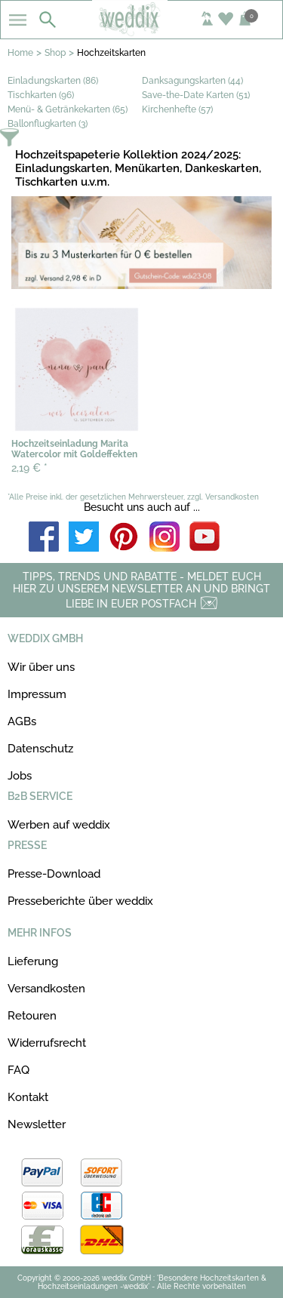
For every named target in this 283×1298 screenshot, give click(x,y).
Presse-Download (54, 874)
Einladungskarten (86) (53, 80)
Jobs (20, 776)
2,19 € (29, 468)
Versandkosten (46, 988)
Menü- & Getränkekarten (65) (68, 109)
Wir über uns (41, 667)
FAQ (18, 1070)
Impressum (37, 694)
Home (20, 53)
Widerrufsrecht (47, 1043)
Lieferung (33, 961)
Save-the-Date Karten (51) (196, 95)
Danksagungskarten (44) (192, 80)
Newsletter (37, 1124)
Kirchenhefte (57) (177, 109)
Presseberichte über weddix (80, 901)
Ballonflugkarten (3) (48, 123)
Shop (55, 53)
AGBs (22, 721)
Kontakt (28, 1097)
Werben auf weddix (59, 825)
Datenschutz (40, 748)
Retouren (32, 1016)
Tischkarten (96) (41, 95)
